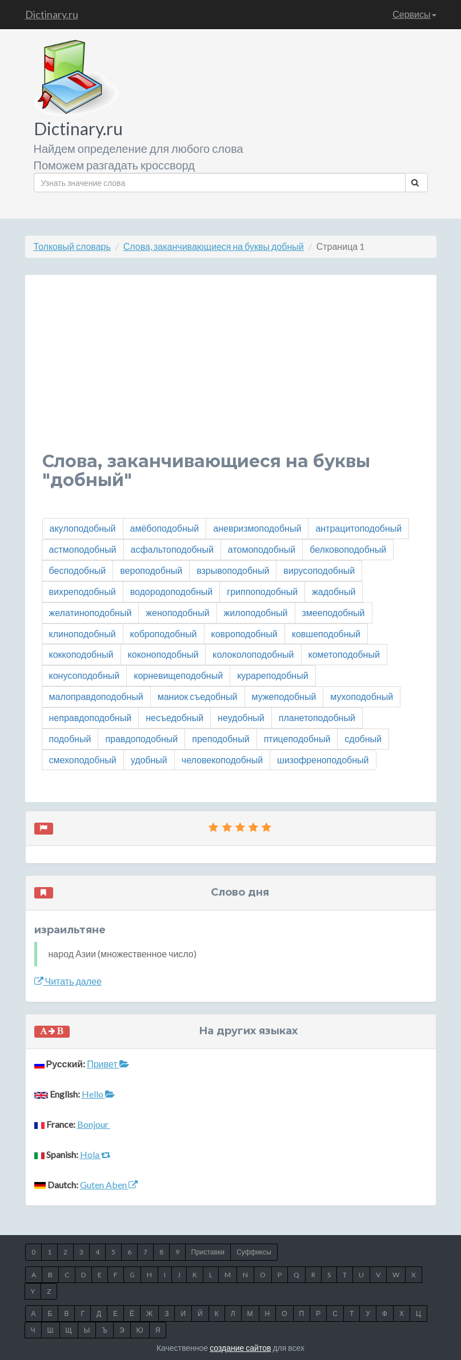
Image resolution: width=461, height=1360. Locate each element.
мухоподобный (361, 696)
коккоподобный (81, 654)
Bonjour (93, 1124)
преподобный (220, 738)
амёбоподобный (164, 528)
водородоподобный (171, 591)
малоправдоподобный (96, 696)
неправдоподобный (90, 717)
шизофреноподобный (322, 759)
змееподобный (333, 612)
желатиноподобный (90, 612)
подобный (70, 738)
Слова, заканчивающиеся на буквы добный (213, 246)
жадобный (333, 591)
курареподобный (272, 675)
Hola (95, 1154)
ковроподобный (244, 633)
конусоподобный (84, 675)
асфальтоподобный (172, 549)
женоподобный (177, 612)
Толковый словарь (72, 246)
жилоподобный (256, 612)
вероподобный (151, 570)
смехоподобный (83, 759)
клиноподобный (82, 633)
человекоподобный (222, 759)
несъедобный (174, 717)
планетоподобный (317, 717)
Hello (98, 1093)
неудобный (241, 717)
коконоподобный (163, 654)
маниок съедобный (198, 696)
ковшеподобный (326, 633)
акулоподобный (83, 528)
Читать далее (68, 981)
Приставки (208, 1252)
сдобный (363, 738)
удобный (149, 759)
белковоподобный (348, 549)
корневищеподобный (178, 675)
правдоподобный (141, 738)
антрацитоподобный (358, 528)
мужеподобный (284, 696)
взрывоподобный (233, 570)
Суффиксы (253, 1252)
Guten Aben (109, 1184)
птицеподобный (297, 738)
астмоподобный (83, 549)
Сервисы (414, 14)
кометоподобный (344, 654)
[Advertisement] (230, 372)
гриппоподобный (262, 591)
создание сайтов (240, 1348)
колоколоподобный (253, 654)
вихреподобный (82, 591)
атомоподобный (261, 549)
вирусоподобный (319, 570)
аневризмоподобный (257, 528)
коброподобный (163, 633)
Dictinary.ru (51, 14)
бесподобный (77, 570)
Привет (108, 1063)
